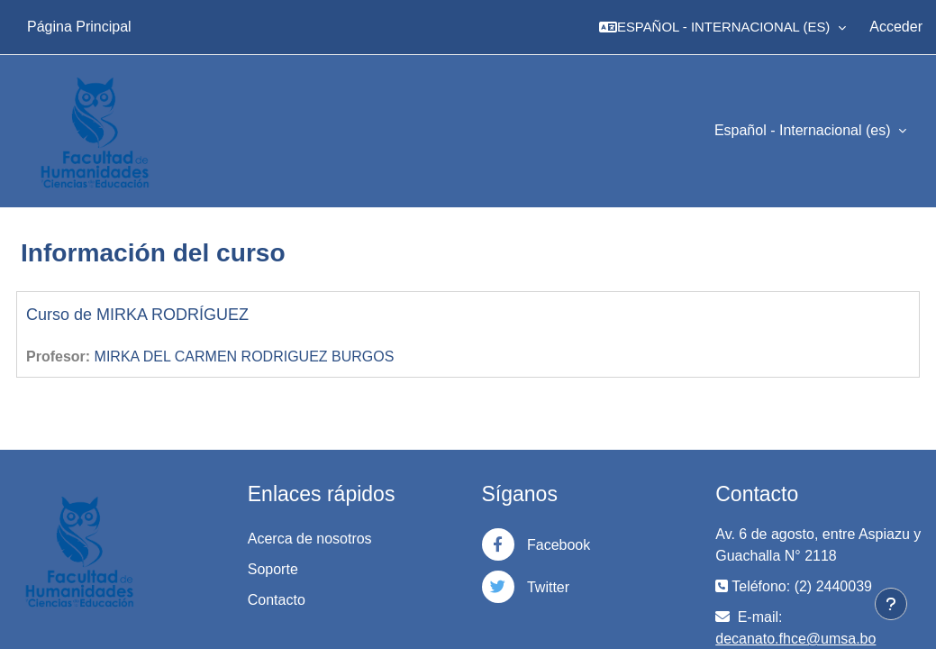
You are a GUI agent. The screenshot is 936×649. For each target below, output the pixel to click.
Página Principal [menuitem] (79, 26)
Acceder (895, 26)
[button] (722, 27)
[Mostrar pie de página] (891, 604)
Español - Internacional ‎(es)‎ (804, 130)
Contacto (276, 600)
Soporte (273, 569)
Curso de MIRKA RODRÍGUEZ (137, 315)
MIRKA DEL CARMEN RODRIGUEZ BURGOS (245, 356)
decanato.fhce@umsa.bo (795, 638)
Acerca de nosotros (310, 538)
